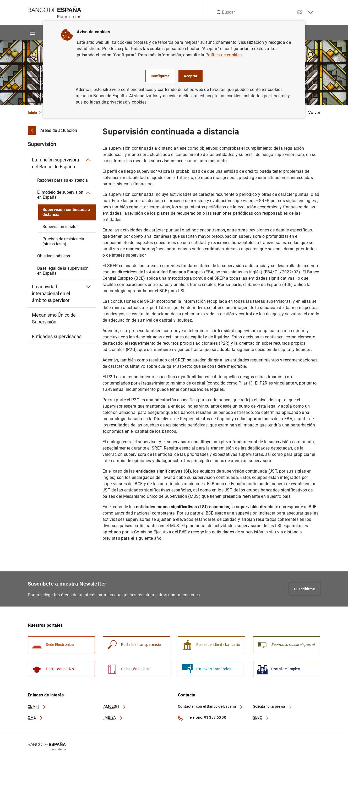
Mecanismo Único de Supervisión (54, 318)
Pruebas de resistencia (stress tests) (63, 241)
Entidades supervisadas (56, 336)
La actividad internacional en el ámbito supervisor (51, 293)
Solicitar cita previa (272, 707)
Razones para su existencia (62, 180)
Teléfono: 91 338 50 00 (202, 718)
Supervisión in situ (59, 226)
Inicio (32, 113)
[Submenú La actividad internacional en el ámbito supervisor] (88, 287)
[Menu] (32, 32)
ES (304, 12)
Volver (311, 112)
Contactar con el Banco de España (210, 707)
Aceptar (190, 76)
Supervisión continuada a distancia (66, 212)
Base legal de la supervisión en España (63, 271)
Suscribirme (304, 589)
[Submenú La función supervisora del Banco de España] (88, 160)
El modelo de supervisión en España (60, 195)
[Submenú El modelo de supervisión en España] (89, 193)
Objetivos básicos (53, 255)
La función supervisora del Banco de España (55, 163)
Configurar (160, 76)
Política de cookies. (224, 54)
